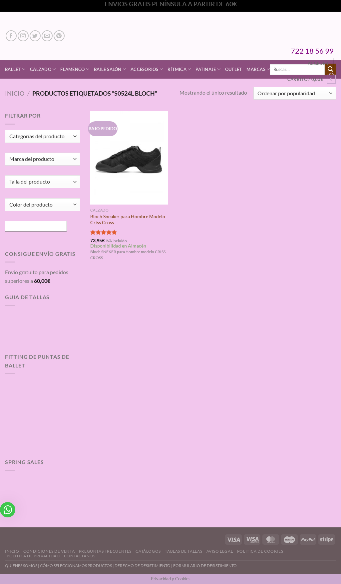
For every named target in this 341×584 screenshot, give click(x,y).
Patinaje (207, 69)
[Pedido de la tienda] (294, 93)
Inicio (14, 93)
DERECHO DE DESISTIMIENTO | (144, 565)
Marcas (258, 69)
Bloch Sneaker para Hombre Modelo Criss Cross (127, 220)
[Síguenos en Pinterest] (59, 35)
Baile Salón (110, 69)
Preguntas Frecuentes (105, 551)
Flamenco (74, 69)
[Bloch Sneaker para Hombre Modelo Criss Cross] (129, 157)
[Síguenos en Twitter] (35, 35)
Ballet (15, 69)
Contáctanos (80, 555)
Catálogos (148, 551)
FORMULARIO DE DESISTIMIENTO (205, 565)
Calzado (43, 69)
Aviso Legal (219, 551)
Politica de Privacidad (33, 555)
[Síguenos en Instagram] (23, 35)
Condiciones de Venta (49, 551)
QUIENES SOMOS (21, 565)
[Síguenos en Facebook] (11, 35)
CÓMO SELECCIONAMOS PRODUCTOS (76, 565)
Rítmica (179, 69)
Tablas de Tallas (183, 551)
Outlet (233, 69)
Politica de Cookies (260, 551)
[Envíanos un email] (47, 35)
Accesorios (147, 69)
